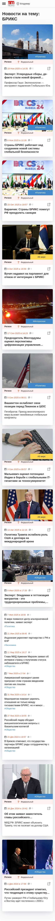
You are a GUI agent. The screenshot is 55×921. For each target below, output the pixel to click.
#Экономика (10, 645)
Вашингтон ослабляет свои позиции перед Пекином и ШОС (25, 405)
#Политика (40, 56)
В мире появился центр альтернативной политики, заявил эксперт (26, 621)
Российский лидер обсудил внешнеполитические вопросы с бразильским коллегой (21, 723)
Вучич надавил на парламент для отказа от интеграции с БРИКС (26, 275)
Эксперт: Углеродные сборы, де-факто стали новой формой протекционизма (25, 76)
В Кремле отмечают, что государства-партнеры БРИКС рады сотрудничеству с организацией (26, 744)
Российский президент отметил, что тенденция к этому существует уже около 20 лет (27, 891)
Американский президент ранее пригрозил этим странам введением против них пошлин (24, 680)
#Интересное (39, 321)
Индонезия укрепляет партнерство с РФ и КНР (27, 639)
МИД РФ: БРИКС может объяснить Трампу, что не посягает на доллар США (26, 824)
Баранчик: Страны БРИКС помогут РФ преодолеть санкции (27, 211)
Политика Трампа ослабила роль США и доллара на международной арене (26, 538)
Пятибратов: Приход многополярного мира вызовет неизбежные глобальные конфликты (25, 414)
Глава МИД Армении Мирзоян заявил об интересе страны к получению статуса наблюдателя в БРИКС (26, 659)
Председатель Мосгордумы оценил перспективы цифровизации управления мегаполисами (22, 342)
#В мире (41, 257)
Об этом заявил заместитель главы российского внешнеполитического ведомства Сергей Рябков (26, 816)
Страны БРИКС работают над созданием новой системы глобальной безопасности (23, 148)
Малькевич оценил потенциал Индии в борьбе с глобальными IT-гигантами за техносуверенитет (27, 477)
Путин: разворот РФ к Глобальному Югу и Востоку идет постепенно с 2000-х (26, 899)
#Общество (40, 577)
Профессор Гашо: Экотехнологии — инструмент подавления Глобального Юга (27, 84)
